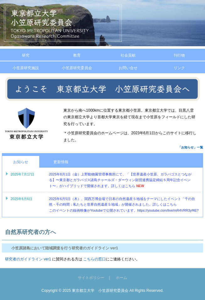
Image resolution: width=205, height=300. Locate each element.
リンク (179, 68)
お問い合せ (128, 68)
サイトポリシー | (96, 277)
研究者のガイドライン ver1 (28, 259)
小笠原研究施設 (26, 68)
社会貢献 (128, 55)
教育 (77, 55)
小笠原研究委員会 (77, 68)
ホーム (121, 277)
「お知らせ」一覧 (190, 147)
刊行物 (179, 55)
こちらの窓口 (94, 259)
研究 (26, 55)
